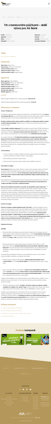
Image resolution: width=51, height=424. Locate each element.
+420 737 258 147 (46, 404)
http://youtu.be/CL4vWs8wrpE (8, 56)
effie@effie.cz (47, 402)
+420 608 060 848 (45, 406)
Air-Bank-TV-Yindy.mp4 (8, 316)
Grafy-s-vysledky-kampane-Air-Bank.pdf (12, 308)
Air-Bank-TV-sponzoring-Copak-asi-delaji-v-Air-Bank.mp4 (16, 313)
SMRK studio (37, 417)
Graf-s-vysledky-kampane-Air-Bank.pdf (12, 310)
